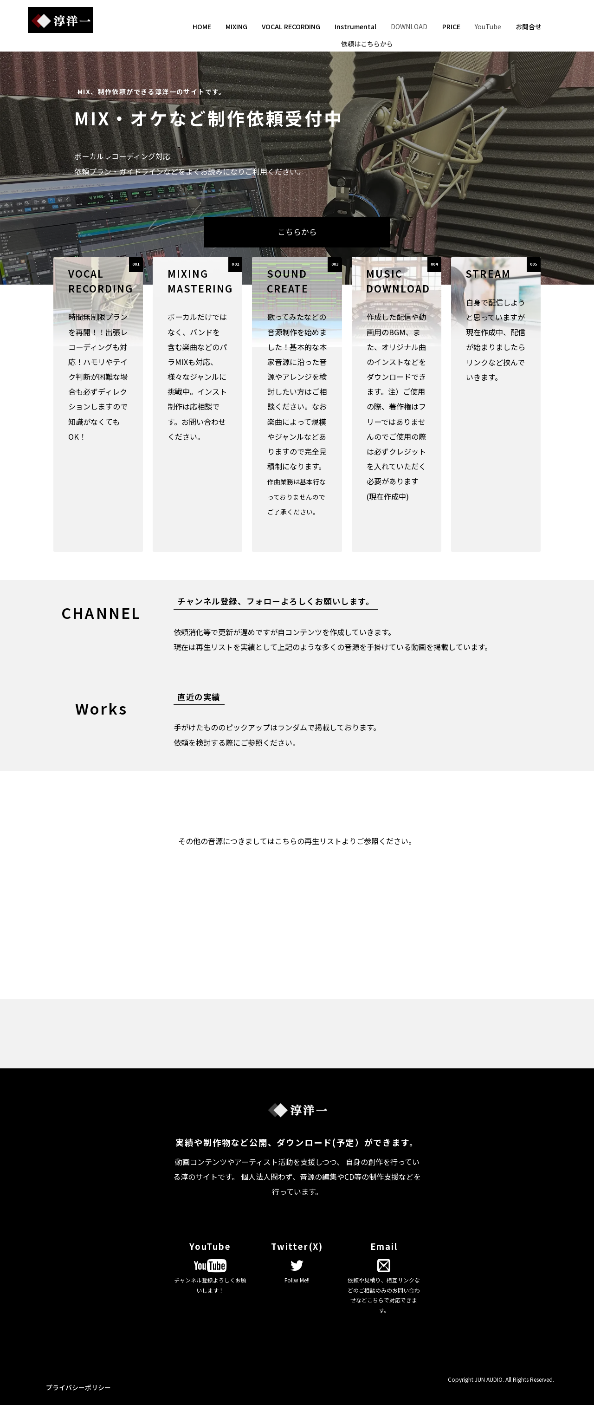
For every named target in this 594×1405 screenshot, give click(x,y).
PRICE (451, 26)
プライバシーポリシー (78, 1387)
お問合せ (529, 26)
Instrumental (355, 26)
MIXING (236, 26)
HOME (202, 26)
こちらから (297, 231)
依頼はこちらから (367, 43)
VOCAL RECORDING (291, 26)
